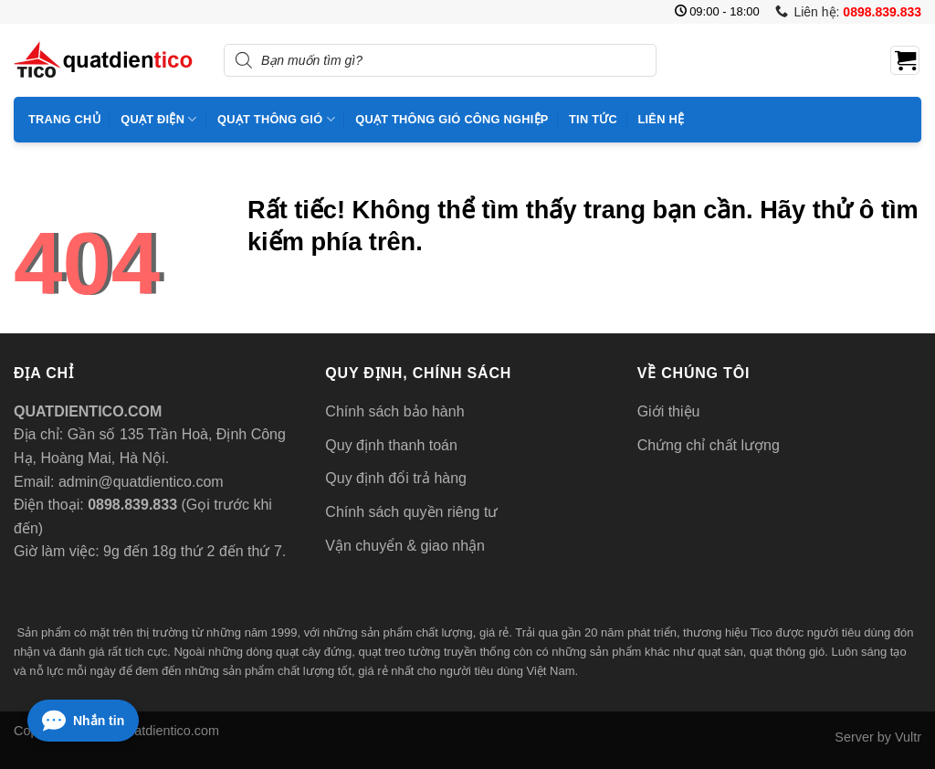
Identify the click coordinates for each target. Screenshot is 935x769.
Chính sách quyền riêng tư (411, 512)
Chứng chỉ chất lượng (708, 445)
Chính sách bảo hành (394, 411)
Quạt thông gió (276, 119)
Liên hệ (660, 119)
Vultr (908, 737)
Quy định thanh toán (391, 445)
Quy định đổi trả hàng (396, 478)
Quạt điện (158, 119)
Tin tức (593, 119)
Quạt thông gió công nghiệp (451, 119)
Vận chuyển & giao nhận (405, 545)
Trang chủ (64, 119)
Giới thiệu (668, 411)
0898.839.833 (130, 504)
